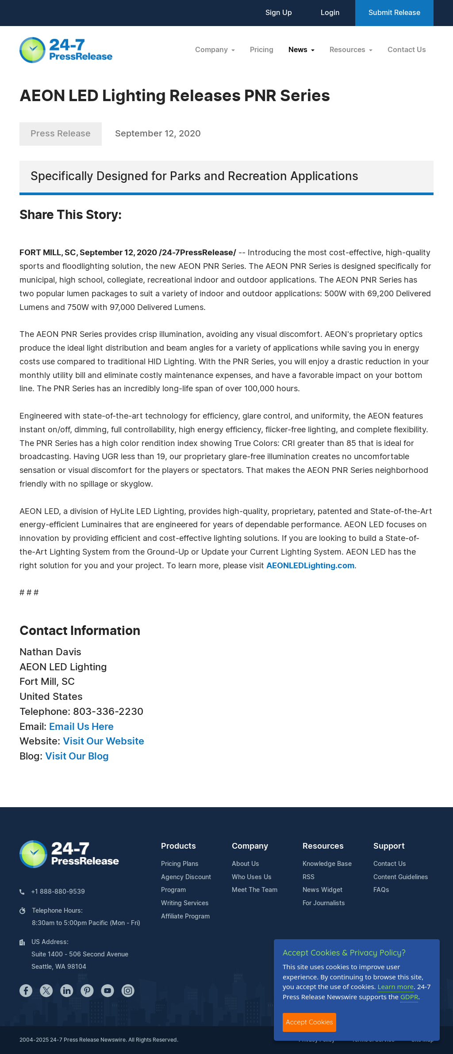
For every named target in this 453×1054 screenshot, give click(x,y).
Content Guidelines (400, 877)
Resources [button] (348, 49)
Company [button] (212, 49)
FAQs (381, 890)
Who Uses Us (252, 877)
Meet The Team (254, 890)
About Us (245, 864)
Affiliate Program (185, 917)
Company (250, 846)
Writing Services (185, 903)
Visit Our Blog (77, 756)
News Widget (322, 890)
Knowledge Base (327, 864)
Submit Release (394, 12)
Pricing (261, 49)
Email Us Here (81, 727)
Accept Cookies (309, 1022)
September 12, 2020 (158, 133)
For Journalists (324, 903)
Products (178, 846)
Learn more (396, 986)
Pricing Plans (180, 864)
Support (389, 846)
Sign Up (278, 12)
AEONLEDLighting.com (310, 566)
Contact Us (407, 49)
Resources (323, 846)
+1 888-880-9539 (58, 892)
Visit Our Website (103, 741)
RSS (309, 877)
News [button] (298, 49)
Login (330, 12)
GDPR (409, 996)
